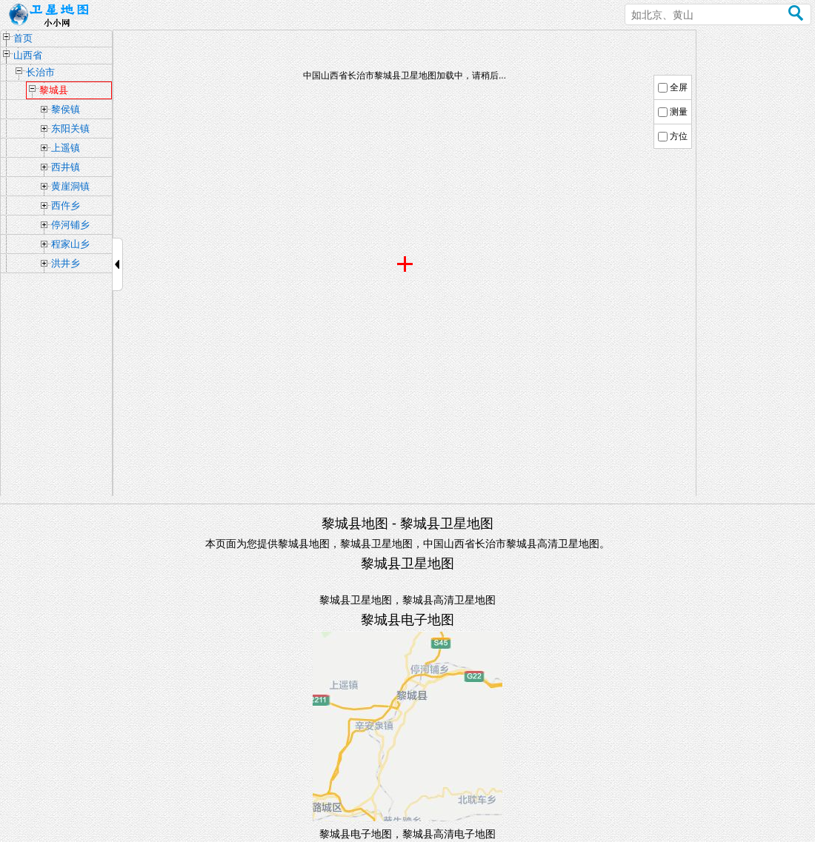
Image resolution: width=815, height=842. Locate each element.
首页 (23, 38)
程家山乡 (70, 244)
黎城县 (53, 90)
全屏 (679, 87)
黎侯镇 (65, 109)
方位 (679, 136)
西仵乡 (65, 205)
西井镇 (65, 167)
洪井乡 (65, 263)
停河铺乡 (70, 224)
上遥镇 (65, 147)
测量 (679, 112)
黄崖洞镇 (70, 186)
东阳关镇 (70, 128)
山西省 (27, 55)
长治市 (40, 72)
